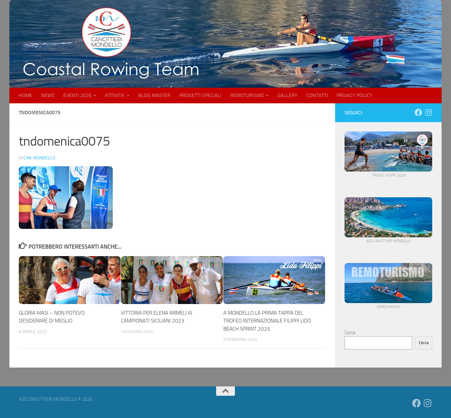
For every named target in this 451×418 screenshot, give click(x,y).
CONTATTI (317, 95)
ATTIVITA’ (115, 95)
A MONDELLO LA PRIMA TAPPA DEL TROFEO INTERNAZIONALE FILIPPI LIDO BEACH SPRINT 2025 (267, 321)
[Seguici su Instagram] (428, 112)
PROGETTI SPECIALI (200, 95)
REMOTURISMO (247, 95)
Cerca (350, 332)
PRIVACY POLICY (354, 95)
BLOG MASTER (154, 95)
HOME (25, 95)
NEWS (47, 95)
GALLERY (287, 95)
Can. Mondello (39, 158)
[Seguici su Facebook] (418, 112)
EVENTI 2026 (77, 95)
